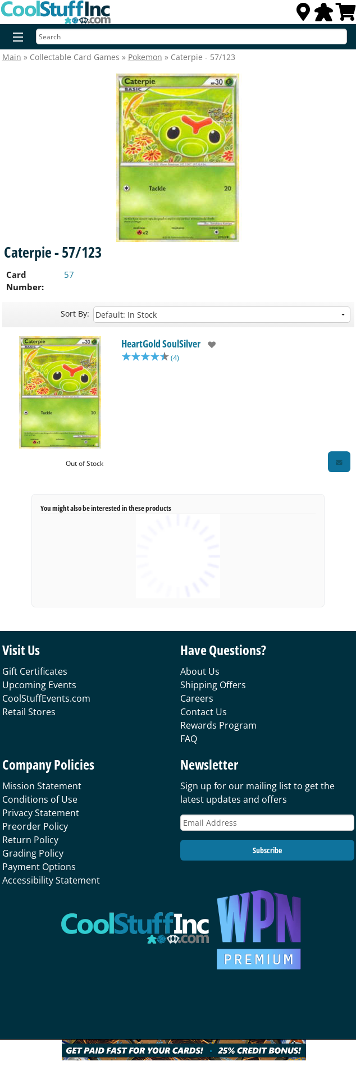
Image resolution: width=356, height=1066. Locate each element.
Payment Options (39, 867)
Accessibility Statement (51, 880)
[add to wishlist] (208, 345)
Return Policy (30, 840)
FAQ (188, 739)
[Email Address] (267, 823)
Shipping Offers (213, 685)
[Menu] (15, 37)
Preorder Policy (35, 826)
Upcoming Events (39, 685)
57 (69, 274)
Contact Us (203, 712)
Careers (196, 698)
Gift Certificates (34, 671)
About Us (200, 671)
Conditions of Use (39, 799)
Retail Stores (29, 712)
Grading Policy (32, 853)
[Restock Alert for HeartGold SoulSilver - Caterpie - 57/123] (339, 461)
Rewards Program (218, 725)
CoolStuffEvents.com (46, 698)
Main (11, 57)
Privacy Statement (40, 813)
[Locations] (303, 15)
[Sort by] (221, 314)
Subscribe (267, 850)
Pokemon (145, 57)
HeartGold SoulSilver (160, 343)
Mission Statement (41, 786)
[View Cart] (346, 15)
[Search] (191, 36)
